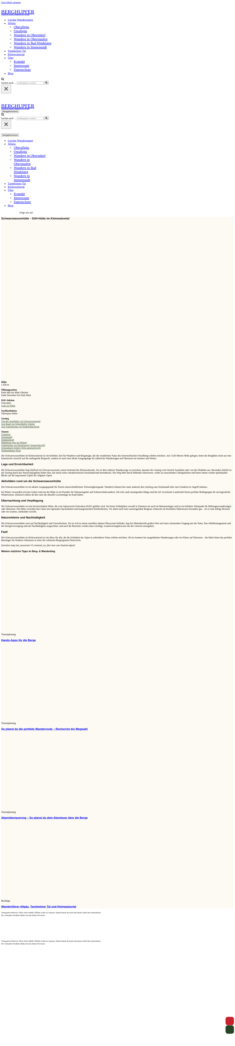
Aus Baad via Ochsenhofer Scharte (18, 424)
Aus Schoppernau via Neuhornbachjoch (20, 426)
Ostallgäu (20, 31)
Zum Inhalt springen (11, 2)
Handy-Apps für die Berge (18, 640)
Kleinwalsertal (16, 54)
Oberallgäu (21, 27)
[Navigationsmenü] (10, 111)
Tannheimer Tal (17, 51)
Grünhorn (5, 434)
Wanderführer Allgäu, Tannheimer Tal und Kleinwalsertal (38, 906)
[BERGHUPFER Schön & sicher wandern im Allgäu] (117, 12)
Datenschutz (22, 70)
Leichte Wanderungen (20, 19)
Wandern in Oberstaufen (31, 39)
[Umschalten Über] (54, 190)
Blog (10, 73)
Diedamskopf (7, 440)
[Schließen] (6, 89)
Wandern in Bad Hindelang (32, 43)
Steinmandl (6, 437)
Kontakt (19, 61)
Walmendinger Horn (11, 450)
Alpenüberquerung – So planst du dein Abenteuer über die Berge (44, 817)
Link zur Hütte (8, 405)
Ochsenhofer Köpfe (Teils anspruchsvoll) (21, 448)
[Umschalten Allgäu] (54, 144)
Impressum (21, 65)
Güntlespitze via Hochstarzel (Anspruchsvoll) (23, 445)
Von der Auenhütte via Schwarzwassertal (20, 421)
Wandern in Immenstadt (30, 47)
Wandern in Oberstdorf (30, 35)
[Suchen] (2, 79)
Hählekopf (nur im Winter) (14, 442)
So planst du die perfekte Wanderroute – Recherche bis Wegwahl (44, 729)
